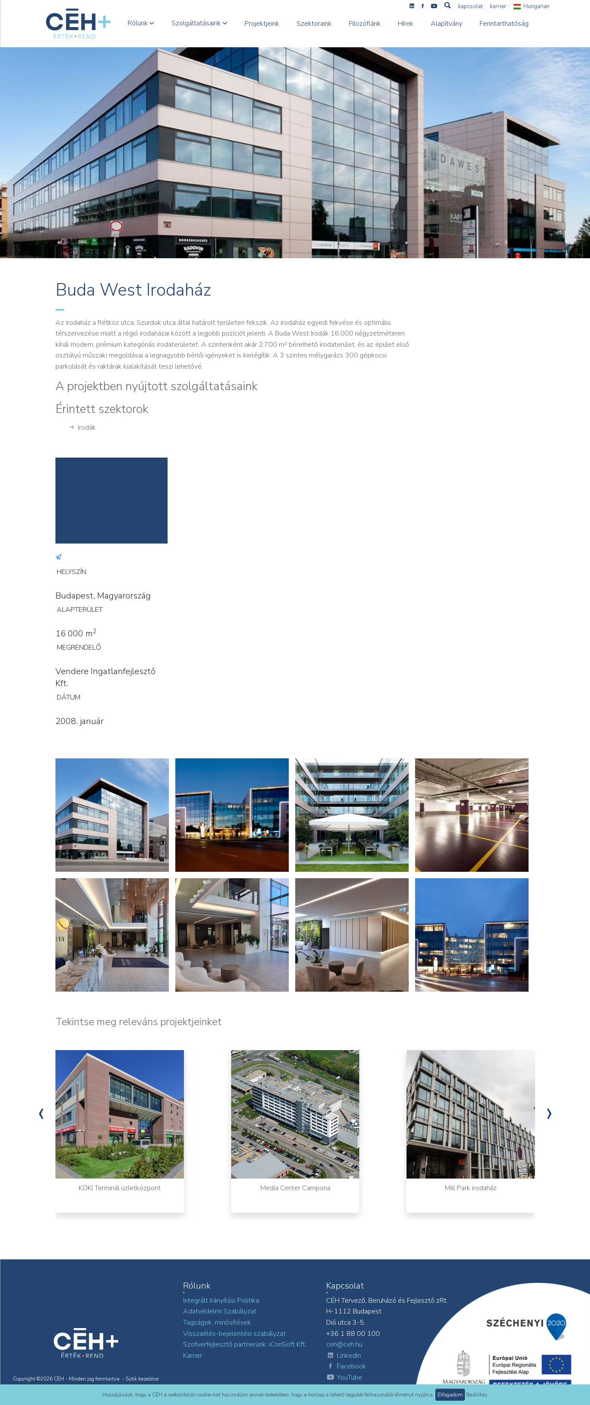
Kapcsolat (470, 6)
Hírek (405, 23)
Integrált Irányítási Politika (221, 1300)
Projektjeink (262, 23)
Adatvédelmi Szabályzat (220, 1311)
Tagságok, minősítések (217, 1322)
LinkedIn (343, 1356)
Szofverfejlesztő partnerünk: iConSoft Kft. (244, 1344)
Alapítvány (446, 23)
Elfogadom (450, 1394)
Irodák (82, 428)
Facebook (346, 1366)
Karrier (498, 6)
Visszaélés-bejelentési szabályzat (234, 1333)
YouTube (344, 1378)
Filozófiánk (365, 23)
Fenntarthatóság (504, 23)
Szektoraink (314, 23)
